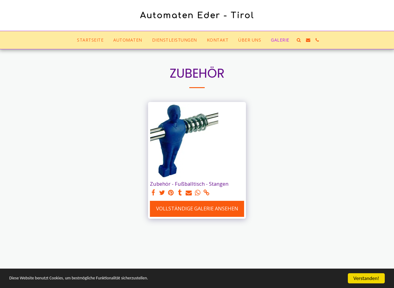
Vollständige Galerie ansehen (197, 208)
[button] (299, 40)
